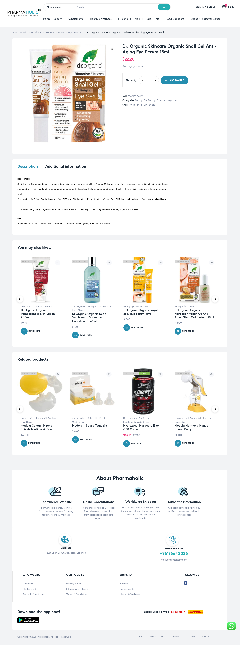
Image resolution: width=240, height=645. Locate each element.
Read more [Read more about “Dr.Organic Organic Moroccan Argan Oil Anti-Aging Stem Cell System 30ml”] (188, 332)
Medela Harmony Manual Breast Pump (192, 428)
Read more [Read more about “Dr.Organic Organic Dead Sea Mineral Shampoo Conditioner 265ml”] (86, 336)
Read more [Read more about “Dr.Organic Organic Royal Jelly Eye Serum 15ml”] (137, 328)
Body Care (34, 307)
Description (28, 166)
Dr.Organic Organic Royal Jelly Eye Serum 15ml (141, 313)
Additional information (65, 166)
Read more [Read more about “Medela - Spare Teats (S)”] (86, 440)
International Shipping (78, 590)
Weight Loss (143, 423)
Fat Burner (144, 419)
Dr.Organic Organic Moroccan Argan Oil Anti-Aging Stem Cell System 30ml (194, 314)
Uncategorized (170, 100)
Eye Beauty (150, 100)
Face (159, 100)
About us (28, 584)
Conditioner (100, 307)
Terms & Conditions (33, 595)
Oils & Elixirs (188, 307)
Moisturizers (46, 307)
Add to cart (177, 80)
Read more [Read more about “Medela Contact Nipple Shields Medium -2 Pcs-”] (34, 444)
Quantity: (131, 80)
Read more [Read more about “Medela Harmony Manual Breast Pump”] (188, 444)
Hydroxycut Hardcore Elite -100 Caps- (141, 428)
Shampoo (82, 311)
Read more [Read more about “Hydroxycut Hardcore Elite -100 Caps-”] (137, 444)
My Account (29, 590)
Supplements (129, 423)
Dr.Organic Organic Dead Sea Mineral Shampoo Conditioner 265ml (89, 318)
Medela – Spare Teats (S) (89, 426)
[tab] (28, 168)
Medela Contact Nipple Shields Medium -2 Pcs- (36, 428)
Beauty (138, 100)
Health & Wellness (130, 595)
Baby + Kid (41, 419)
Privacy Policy (74, 584)
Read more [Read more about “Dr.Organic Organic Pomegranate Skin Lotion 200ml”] (34, 332)
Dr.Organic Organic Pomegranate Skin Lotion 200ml (38, 314)
